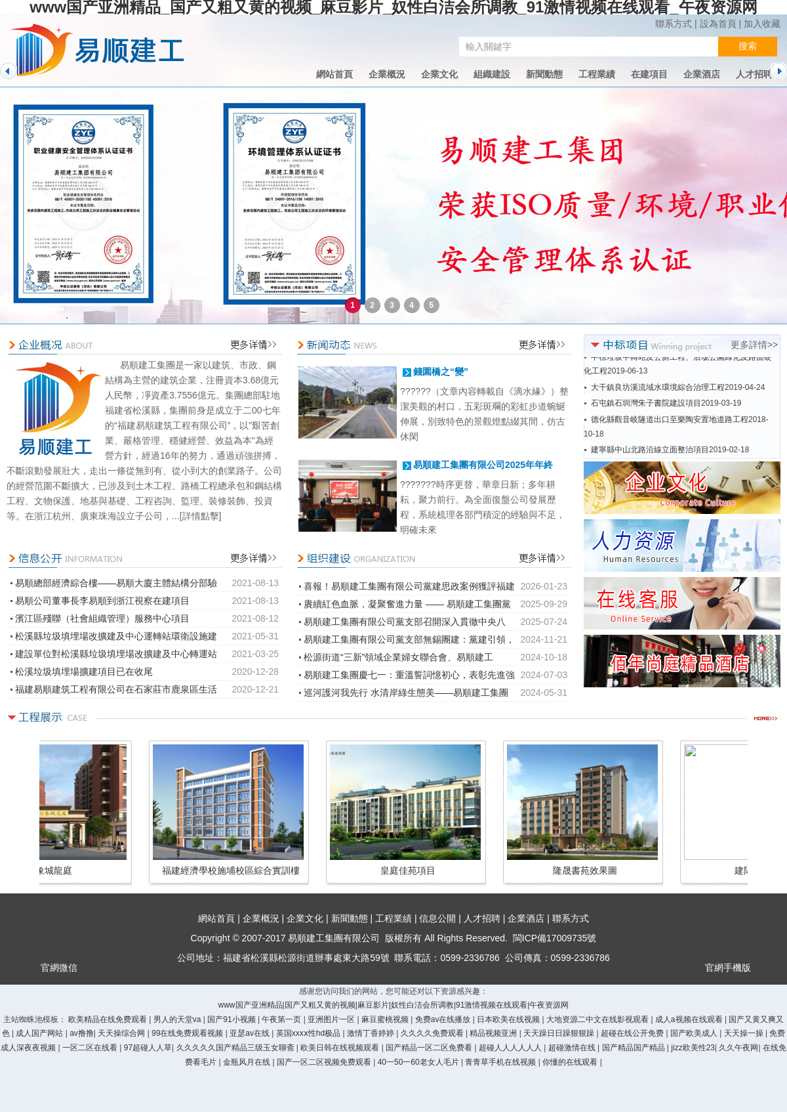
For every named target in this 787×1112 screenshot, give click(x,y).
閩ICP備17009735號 (555, 938)
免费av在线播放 (444, 1019)
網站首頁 (334, 74)
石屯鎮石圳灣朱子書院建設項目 (646, 412)
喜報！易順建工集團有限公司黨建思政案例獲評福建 (409, 586)
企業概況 (387, 74)
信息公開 (437, 918)
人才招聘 (754, 74)
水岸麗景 (298, 870)
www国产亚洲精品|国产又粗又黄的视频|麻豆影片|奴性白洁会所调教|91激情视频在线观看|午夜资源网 (393, 1005)
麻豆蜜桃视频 (386, 1019)
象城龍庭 (652, 870)
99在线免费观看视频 (188, 1033)
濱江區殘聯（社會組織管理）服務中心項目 (102, 618)
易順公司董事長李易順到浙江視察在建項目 (102, 600)
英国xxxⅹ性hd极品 (309, 1033)
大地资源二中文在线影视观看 (598, 1019)
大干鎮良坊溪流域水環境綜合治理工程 (658, 396)
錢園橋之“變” (440, 371)
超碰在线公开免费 (633, 1033)
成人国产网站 (40, 1033)
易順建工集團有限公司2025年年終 (483, 465)
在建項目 (649, 74)
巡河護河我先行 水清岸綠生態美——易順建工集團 (406, 692)
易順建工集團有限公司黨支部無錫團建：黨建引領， (409, 639)
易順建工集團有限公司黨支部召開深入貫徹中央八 (405, 621)
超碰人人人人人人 (511, 1047)
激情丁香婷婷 (371, 1033)
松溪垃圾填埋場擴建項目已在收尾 (84, 671)
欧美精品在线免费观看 (108, 1019)
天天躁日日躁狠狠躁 (559, 1033)
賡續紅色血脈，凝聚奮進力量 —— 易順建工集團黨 (407, 604)
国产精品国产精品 (634, 1047)
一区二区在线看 (90, 1047)
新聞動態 (544, 74)
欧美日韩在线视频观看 (340, 1047)
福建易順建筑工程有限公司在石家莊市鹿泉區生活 (116, 689)
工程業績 (596, 74)
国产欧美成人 (694, 1033)
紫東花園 (121, 870)
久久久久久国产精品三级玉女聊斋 (236, 1047)
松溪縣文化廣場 (475, 870)
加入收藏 (762, 23)
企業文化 (439, 74)
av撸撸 (82, 1033)
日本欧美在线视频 (509, 1019)
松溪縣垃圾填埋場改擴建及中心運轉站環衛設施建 (116, 636)
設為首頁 (718, 23)
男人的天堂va (178, 1019)
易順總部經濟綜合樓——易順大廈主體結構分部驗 (116, 583)
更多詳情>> (754, 344)
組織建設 (492, 74)
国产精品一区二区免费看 (430, 1047)
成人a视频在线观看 (690, 1019)
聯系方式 (673, 23)
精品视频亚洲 (494, 1033)
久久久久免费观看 (433, 1033)
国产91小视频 (232, 1019)
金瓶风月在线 (247, 1062)
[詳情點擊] (201, 516)
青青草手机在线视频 (501, 1062)
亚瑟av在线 (251, 1033)
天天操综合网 (122, 1033)
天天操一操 (744, 1033)
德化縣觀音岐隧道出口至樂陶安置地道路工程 (669, 428)
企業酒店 (701, 74)
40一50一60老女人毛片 (419, 1062)
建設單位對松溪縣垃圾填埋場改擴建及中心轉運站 (116, 654)
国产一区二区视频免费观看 (325, 1062)
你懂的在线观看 (570, 1062)
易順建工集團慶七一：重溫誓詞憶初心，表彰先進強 (409, 675)
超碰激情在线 (572, 1047)
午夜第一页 (282, 1019)
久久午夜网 (738, 1047)
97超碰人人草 (148, 1047)
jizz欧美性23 (693, 1047)
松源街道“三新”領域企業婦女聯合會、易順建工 (398, 657)
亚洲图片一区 (332, 1019)
